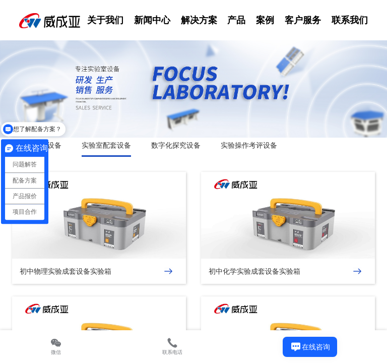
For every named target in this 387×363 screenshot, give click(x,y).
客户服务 (303, 20)
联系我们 (350, 20)
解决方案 (199, 20)
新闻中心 (152, 20)
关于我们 (105, 20)
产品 (236, 20)
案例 (265, 20)
